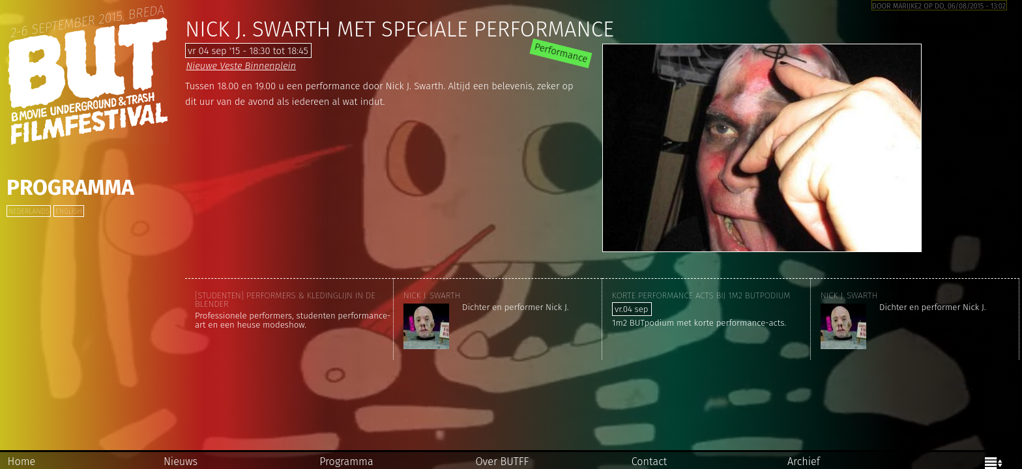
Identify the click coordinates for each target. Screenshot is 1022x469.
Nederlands (28, 211)
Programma (70, 188)
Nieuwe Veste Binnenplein (241, 66)
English (68, 211)
